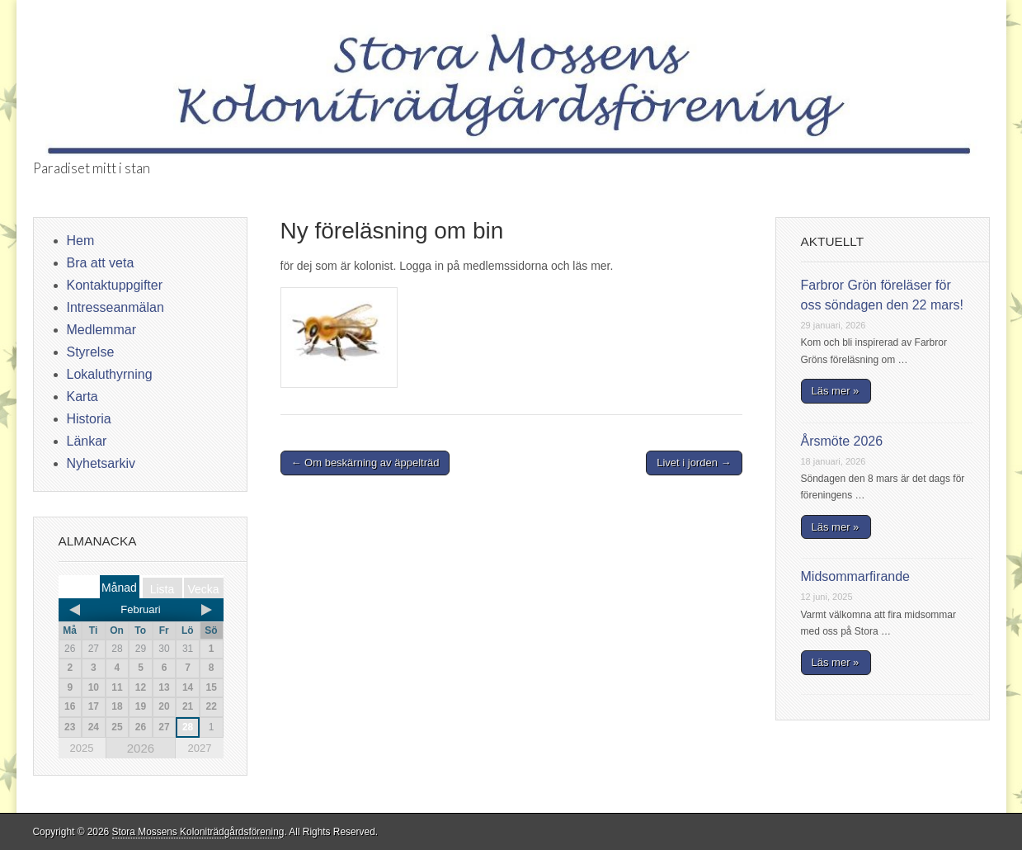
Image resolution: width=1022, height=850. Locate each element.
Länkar (87, 441)
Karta (82, 397)
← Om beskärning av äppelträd (365, 462)
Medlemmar (101, 330)
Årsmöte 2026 (842, 441)
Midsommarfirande (855, 576)
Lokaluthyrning (110, 374)
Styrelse (91, 352)
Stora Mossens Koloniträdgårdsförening (198, 832)
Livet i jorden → (694, 462)
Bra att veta (100, 263)
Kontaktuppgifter (115, 285)
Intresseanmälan (115, 307)
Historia (89, 419)
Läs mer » (836, 391)
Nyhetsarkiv (101, 463)
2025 (82, 748)
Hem (81, 241)
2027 (199, 748)
